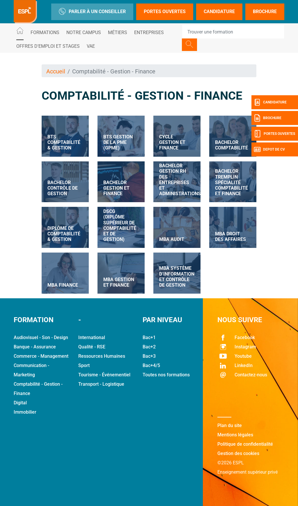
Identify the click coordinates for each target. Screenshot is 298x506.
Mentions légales (235, 435)
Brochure (265, 11)
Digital (20, 402)
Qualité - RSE (91, 347)
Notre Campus (83, 32)
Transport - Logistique (101, 384)
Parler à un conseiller (92, 12)
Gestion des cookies (238, 453)
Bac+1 (149, 337)
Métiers (117, 32)
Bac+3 (149, 356)
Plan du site (229, 425)
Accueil (55, 71)
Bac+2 (149, 347)
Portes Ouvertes (165, 11)
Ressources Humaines (101, 356)
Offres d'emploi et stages (48, 46)
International (91, 337)
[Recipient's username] (233, 31)
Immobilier (25, 412)
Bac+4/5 (151, 365)
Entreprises (149, 32)
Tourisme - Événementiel (104, 375)
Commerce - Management (41, 356)
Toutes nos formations (166, 375)
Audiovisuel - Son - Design (41, 337)
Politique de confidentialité (245, 444)
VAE (91, 46)
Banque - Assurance (35, 347)
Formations (45, 32)
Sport (84, 365)
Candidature (219, 11)
